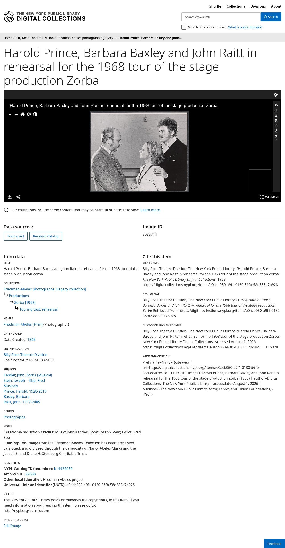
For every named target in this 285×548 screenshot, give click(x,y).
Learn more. (150, 209)
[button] (276, 105)
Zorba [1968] (25, 302)
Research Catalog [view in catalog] (46, 236)
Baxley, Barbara (17, 396)
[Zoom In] (10, 114)
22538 (31, 474)
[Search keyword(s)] (221, 16)
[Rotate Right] (29, 114)
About (276, 6)
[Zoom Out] (16, 114)
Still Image (12, 525)
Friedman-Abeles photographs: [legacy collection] (45, 289)
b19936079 (63, 468)
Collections (236, 6)
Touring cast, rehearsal (39, 309)
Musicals (11, 385)
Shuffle (215, 6)
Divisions (258, 6)
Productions (19, 295)
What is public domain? (245, 27)
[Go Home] (23, 114)
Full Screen (269, 196)
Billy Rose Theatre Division (25, 354)
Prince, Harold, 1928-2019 (25, 391)
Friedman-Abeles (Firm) (23, 324)
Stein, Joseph (14, 380)
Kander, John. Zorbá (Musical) (28, 375)
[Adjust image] (35, 114)
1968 (31, 339)
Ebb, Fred (37, 380)
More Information (276, 111)
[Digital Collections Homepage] (44, 16)
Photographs (14, 417)
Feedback (274, 544)
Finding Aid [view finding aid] (15, 236)
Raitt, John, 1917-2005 (22, 401)
